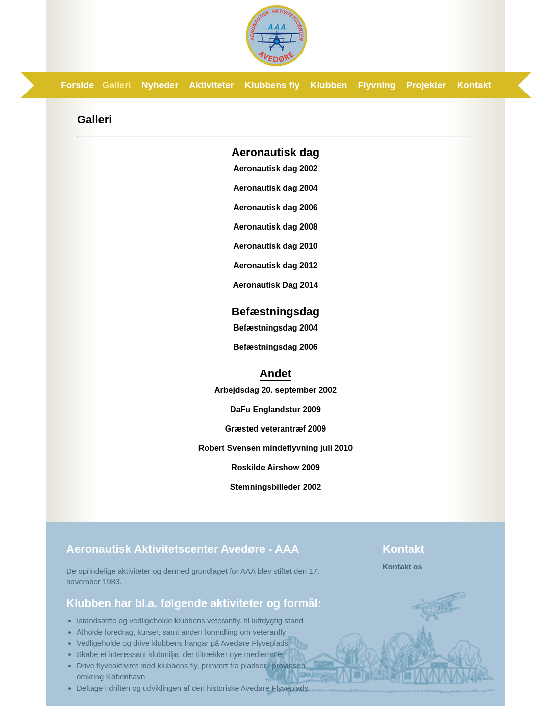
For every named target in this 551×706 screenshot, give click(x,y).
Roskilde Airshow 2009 (275, 467)
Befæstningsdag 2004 (275, 327)
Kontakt (474, 85)
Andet (275, 373)
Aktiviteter (211, 85)
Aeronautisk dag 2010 (275, 246)
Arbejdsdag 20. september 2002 (275, 390)
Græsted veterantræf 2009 (275, 428)
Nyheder (159, 85)
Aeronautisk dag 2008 (275, 226)
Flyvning (377, 85)
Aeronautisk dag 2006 (275, 207)
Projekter (426, 85)
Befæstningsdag (275, 311)
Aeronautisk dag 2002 (275, 168)
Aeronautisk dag (275, 152)
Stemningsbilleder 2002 (275, 487)
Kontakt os (402, 566)
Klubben (329, 85)
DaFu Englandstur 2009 (275, 409)
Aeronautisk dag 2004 (275, 188)
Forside (77, 85)
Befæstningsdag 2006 (275, 347)
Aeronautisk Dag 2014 (275, 285)
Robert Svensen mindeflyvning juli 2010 (275, 448)
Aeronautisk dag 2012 (275, 265)
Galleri (116, 85)
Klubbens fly (272, 85)
